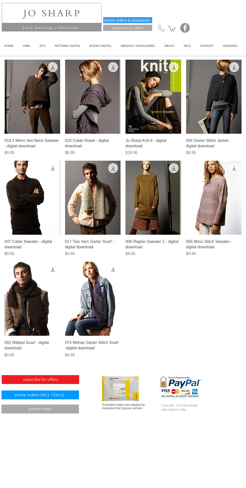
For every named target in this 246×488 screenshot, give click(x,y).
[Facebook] (185, 28)
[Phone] (161, 28)
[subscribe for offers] (127, 28)
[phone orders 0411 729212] (40, 394)
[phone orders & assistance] (127, 20)
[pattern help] (40, 409)
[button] (171, 28)
